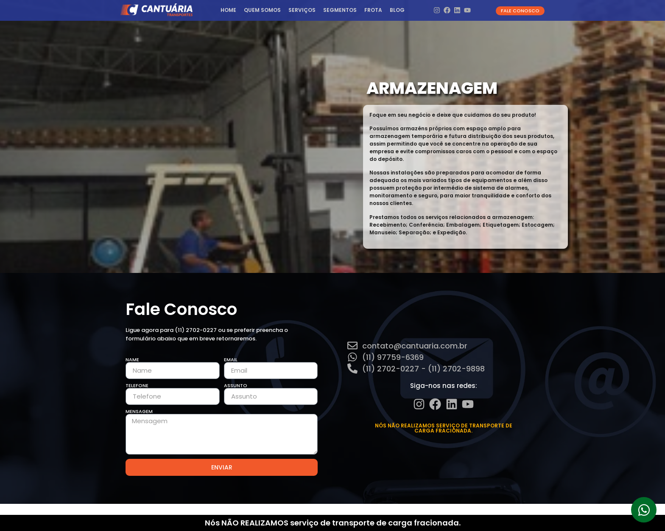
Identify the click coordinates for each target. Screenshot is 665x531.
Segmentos (340, 10)
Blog (397, 10)
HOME (228, 10)
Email (231, 359)
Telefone (137, 385)
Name (132, 359)
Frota (373, 10)
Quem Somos (262, 10)
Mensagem (139, 411)
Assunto (235, 385)
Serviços (302, 10)
